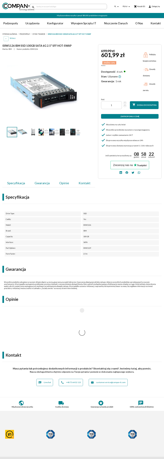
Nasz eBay (89, 446)
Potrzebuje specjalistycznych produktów (57, 441)
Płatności (48, 434)
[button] (77, 56)
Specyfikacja (16, 183)
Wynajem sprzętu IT (83, 23)
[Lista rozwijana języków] (116, 6)
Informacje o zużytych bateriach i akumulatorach (18, 441)
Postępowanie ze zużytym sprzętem (20, 437)
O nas (139, 23)
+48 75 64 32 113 (71, 340)
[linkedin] (120, 172)
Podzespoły (10, 23)
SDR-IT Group (91, 440)
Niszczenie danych (116, 23)
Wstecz (13, 38)
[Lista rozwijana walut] (127, 6)
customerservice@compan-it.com (108, 340)
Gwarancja (42, 183)
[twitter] (133, 172)
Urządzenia (32, 23)
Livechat (44, 340)
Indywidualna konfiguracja (56, 437)
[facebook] (127, 172)
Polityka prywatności (12, 434)
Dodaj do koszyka (144, 105)
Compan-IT (90, 444)
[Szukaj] (68, 6)
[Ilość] (111, 105)
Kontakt (156, 23)
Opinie (64, 183)
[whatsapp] (139, 172)
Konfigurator (55, 23)
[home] (13, 7)
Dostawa (47, 431)
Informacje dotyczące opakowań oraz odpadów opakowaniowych (18, 446)
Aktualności (49, 445)
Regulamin (7, 431)
